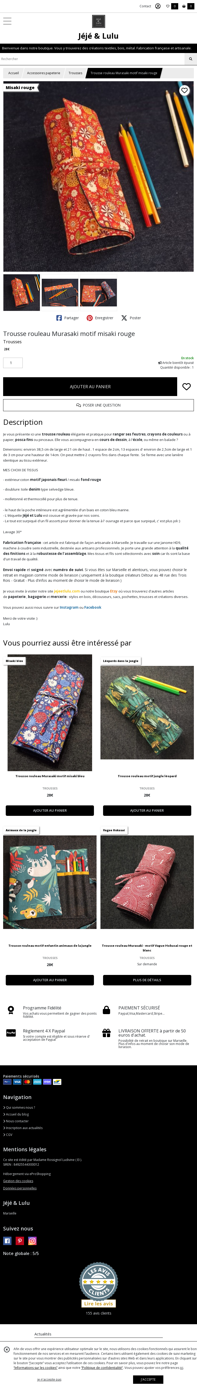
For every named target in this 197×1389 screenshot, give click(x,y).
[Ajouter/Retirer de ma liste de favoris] (186, 386)
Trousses (75, 73)
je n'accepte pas (49, 1379)
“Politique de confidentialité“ (102, 1367)
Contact (145, 6)
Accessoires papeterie (43, 73)
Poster (131, 318)
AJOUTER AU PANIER (90, 387)
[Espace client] (158, 6)
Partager (67, 318)
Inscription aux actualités (23, 1128)
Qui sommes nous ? (19, 1107)
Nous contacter (16, 1121)
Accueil (13, 73)
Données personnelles (20, 1188)
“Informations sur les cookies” (35, 1367)
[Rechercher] (190, 59)
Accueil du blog (16, 1114)
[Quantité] (13, 363)
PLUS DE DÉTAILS (147, 980)
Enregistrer (100, 318)
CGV (7, 1134)
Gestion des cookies (18, 1181)
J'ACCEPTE (148, 1379)
